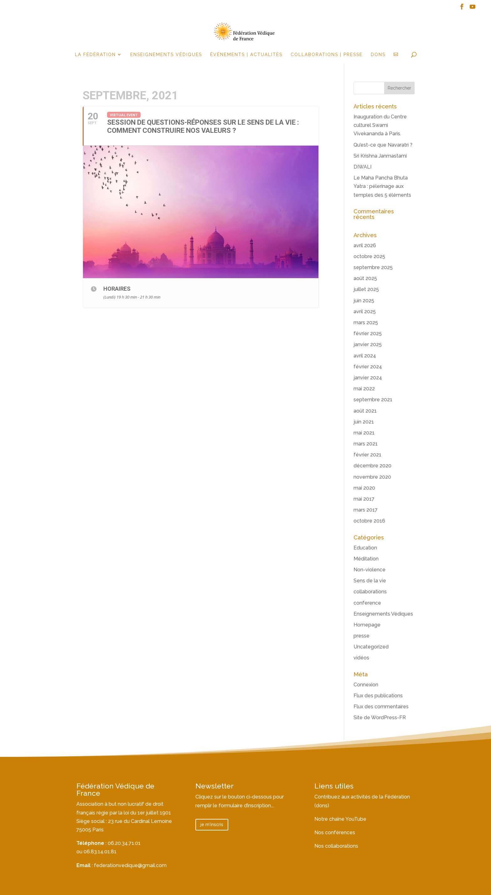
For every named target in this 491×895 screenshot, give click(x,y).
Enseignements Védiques (166, 54)
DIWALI (362, 167)
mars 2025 (366, 322)
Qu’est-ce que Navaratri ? (383, 145)
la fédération (95, 54)
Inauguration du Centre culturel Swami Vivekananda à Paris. (380, 125)
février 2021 (367, 455)
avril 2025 (365, 312)
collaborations (370, 592)
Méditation (366, 559)
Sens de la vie (370, 581)
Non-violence (369, 570)
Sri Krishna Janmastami (380, 156)
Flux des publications (378, 696)
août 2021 (365, 411)
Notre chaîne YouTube (340, 819)
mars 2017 (366, 510)
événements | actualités (246, 54)
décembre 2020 (372, 466)
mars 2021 (366, 444)
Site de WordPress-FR (380, 718)
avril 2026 (365, 245)
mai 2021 (364, 433)
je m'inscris (211, 824)
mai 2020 (364, 488)
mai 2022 (364, 389)
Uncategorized (371, 647)
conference (367, 603)
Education (365, 548)
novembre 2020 (372, 477)
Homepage (367, 625)
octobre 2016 (369, 521)
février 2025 (368, 333)
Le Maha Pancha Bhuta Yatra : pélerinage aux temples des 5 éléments (382, 186)
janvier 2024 (368, 378)
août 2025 (365, 278)
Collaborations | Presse (327, 54)
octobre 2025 (369, 256)
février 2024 (368, 367)
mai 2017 (364, 499)
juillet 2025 (366, 289)
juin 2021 (364, 422)
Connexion (366, 685)
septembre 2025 (373, 267)
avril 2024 (365, 356)
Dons (378, 54)
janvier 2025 (368, 344)
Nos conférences (334, 832)
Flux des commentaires (381, 707)
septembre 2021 (373, 400)
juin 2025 (364, 301)
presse (362, 636)
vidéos (361, 658)
